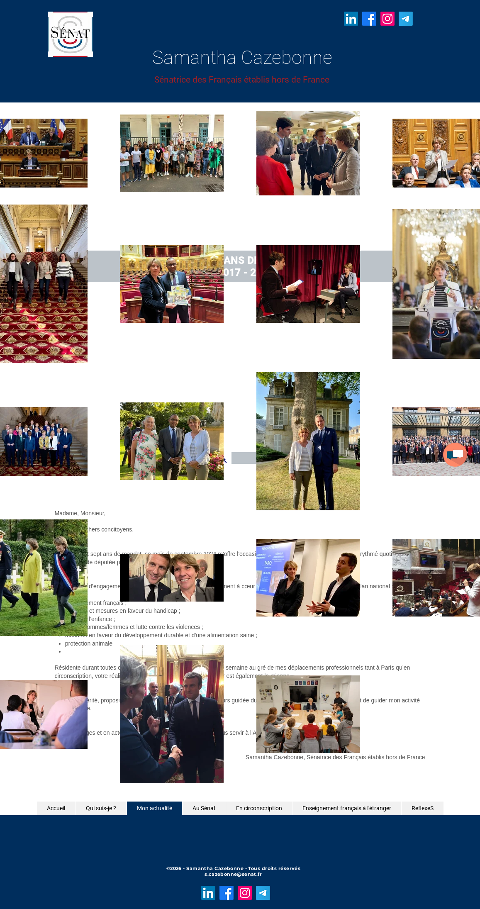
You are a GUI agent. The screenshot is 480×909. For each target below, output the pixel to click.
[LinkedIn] (351, 19)
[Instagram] (387, 19)
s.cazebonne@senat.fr (233, 874)
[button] (455, 454)
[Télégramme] (406, 19)
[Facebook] (369, 19)
